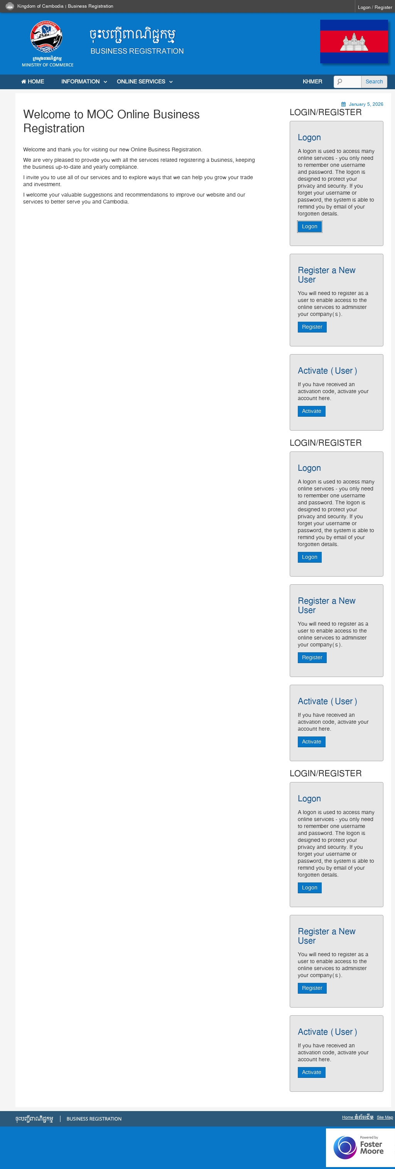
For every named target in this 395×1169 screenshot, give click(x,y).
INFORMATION (80, 82)
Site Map (385, 1117)
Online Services (141, 82)
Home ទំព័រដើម (358, 1117)
